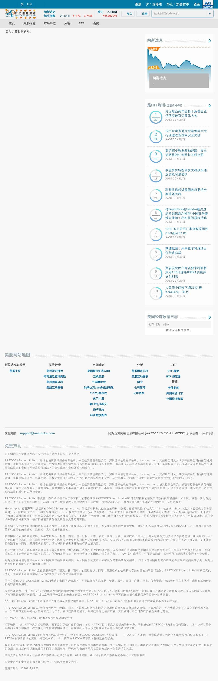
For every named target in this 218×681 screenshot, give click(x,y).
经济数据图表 (98, 415)
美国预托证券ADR (98, 371)
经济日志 (98, 409)
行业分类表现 (98, 393)
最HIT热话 (164, 105)
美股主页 (15, 371)
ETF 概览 (173, 371)
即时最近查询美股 (55, 376)
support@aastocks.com (37, 433)
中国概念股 (99, 382)
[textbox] (182, 13)
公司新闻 (139, 387)
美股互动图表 (54, 387)
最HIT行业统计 (98, 404)
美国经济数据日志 (162, 317)
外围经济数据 (174, 398)
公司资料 (139, 393)
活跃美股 (98, 376)
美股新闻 (174, 387)
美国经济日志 (174, 393)
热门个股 (98, 398)
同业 (140, 382)
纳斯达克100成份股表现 (98, 387)
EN (29, 4)
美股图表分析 (54, 382)
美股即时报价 (54, 371)
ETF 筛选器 (173, 376)
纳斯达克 (155, 40)
